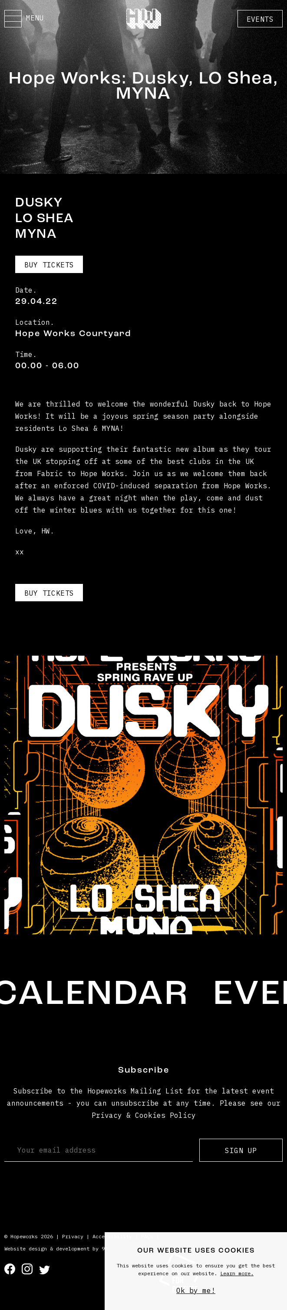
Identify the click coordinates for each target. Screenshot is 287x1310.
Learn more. (237, 1273)
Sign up (241, 1150)
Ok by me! (195, 1290)
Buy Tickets (49, 264)
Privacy (72, 1236)
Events (260, 19)
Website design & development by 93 (56, 1248)
